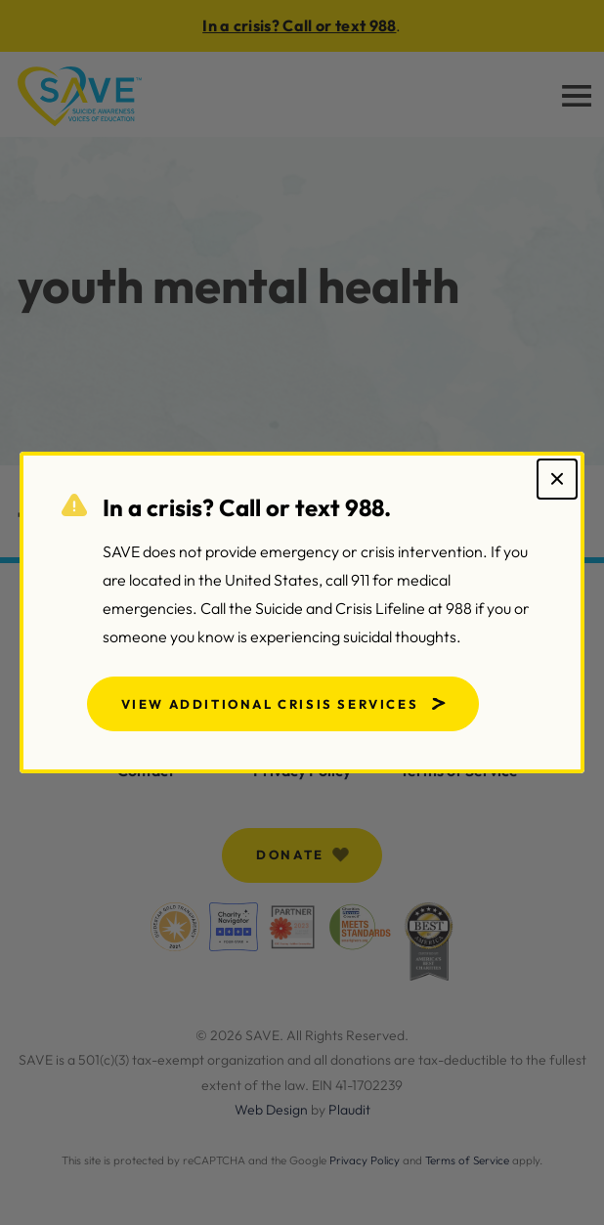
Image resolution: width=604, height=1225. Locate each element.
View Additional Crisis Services (270, 704)
